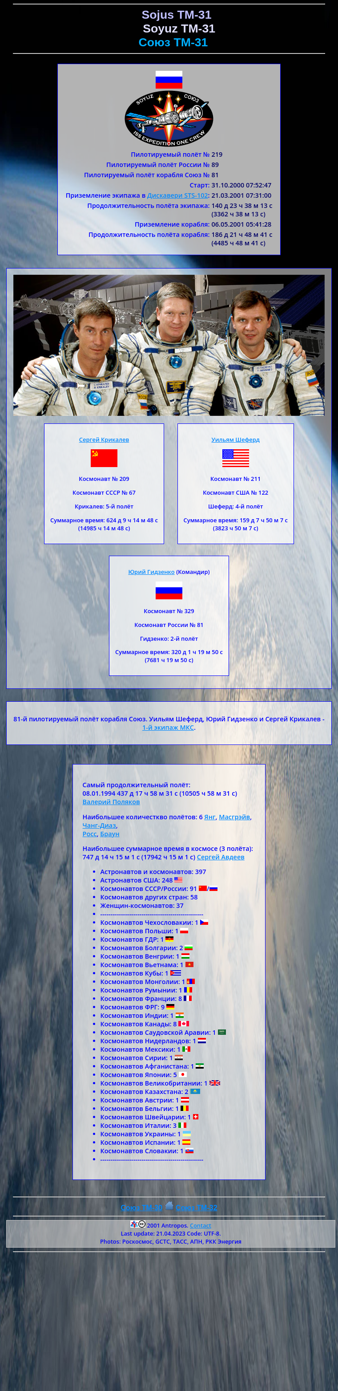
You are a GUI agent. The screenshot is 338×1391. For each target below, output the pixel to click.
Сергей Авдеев (221, 857)
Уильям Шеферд (236, 439)
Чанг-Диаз (99, 825)
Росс (90, 834)
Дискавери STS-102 (177, 195)
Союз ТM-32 (196, 1208)
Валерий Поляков (111, 801)
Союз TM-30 (141, 1208)
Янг (209, 817)
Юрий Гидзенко (151, 572)
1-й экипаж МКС (168, 727)
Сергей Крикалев (104, 439)
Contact (200, 1225)
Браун (109, 834)
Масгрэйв (234, 817)
